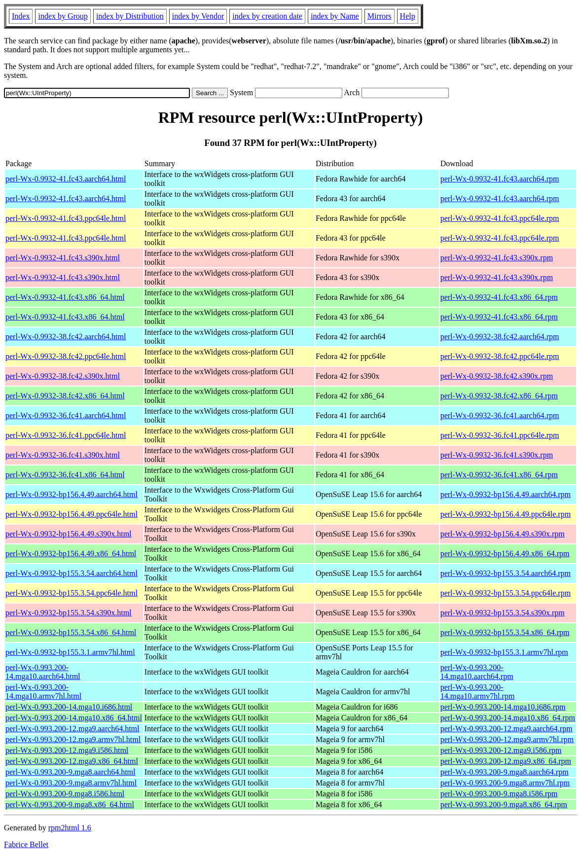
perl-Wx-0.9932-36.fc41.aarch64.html (65, 415)
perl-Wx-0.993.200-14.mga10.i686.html (68, 707)
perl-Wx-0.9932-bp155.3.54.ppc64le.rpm (505, 593)
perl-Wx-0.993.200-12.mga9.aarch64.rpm (506, 728)
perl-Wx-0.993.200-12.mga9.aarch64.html (72, 728)
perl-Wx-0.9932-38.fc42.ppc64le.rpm (499, 356)
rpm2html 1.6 (69, 827)
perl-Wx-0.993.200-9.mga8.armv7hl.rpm (505, 783)
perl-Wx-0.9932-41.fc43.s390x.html (62, 257)
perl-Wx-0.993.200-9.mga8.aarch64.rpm (504, 772)
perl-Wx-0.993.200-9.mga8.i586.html (64, 793)
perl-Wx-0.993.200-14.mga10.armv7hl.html (43, 691)
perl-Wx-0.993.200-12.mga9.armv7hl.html (73, 739)
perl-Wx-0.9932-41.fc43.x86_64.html (65, 297)
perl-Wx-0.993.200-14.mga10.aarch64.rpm (476, 671)
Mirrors (379, 16)
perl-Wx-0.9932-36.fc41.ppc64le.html (65, 435)
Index (21, 16)
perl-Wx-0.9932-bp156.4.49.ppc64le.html (71, 514)
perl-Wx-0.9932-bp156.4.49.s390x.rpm (502, 534)
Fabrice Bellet (26, 844)
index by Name (335, 16)
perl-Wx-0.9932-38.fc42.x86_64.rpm (499, 396)
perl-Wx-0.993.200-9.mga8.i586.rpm (499, 793)
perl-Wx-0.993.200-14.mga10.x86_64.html (73, 718)
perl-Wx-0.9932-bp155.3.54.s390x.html (68, 612)
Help (407, 16)
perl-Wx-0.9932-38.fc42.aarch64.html (65, 336)
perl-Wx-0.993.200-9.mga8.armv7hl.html (71, 783)
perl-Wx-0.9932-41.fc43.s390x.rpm (496, 257)
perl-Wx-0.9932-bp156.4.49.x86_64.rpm (505, 553)
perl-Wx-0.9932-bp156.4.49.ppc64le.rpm (505, 514)
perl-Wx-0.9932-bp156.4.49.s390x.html (68, 534)
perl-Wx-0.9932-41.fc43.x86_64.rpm (499, 297)
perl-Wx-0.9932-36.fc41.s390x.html (62, 455)
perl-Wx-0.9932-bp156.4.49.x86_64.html (70, 553)
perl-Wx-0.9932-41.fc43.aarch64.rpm (499, 179)
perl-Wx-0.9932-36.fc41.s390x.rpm (496, 455)
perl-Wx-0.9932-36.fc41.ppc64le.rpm (499, 435)
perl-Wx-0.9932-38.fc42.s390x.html (62, 376)
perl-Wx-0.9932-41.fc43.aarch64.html (65, 179)
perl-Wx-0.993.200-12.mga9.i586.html (66, 750)
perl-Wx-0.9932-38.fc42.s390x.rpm (496, 376)
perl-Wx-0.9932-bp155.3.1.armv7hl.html (70, 652)
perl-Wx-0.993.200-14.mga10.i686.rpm (503, 707)
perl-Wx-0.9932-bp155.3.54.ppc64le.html (71, 593)
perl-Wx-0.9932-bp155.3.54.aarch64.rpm (505, 573)
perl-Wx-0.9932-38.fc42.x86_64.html (65, 396)
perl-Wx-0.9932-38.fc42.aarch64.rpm (499, 336)
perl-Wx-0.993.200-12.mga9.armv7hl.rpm (507, 739)
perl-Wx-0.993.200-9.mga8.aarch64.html (70, 772)
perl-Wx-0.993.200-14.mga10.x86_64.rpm (507, 718)
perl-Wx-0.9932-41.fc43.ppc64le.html (65, 218)
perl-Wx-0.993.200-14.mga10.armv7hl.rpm (477, 691)
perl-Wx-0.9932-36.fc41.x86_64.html (65, 474)
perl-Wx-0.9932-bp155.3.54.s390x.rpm (502, 612)
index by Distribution (130, 16)
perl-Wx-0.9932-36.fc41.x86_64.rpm (499, 474)
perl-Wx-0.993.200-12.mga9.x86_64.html (71, 761)
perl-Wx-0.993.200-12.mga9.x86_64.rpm (505, 761)
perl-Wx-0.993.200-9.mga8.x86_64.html (69, 804)
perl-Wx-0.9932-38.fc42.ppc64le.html (65, 356)
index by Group (62, 16)
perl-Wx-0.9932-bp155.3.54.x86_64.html (70, 632)
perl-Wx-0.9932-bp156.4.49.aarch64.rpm (505, 494)
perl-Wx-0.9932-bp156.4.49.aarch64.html (71, 494)
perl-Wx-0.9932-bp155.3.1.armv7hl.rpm (504, 652)
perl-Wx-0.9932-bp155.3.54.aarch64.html (71, 573)
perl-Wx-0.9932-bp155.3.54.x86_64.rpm (505, 632)
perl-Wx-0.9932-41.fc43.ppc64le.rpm (499, 218)
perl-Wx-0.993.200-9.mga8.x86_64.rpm (503, 804)
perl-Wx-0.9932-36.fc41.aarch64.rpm (499, 415)
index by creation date (267, 16)
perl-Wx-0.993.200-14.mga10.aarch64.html (42, 671)
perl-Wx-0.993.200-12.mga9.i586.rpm (501, 750)
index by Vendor (198, 16)
